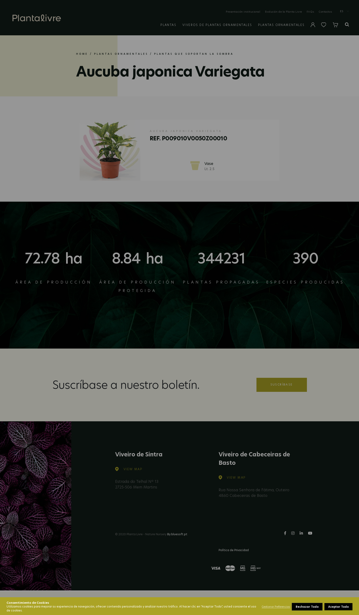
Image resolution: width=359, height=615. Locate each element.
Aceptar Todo (338, 607)
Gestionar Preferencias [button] (276, 606)
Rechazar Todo (307, 607)
